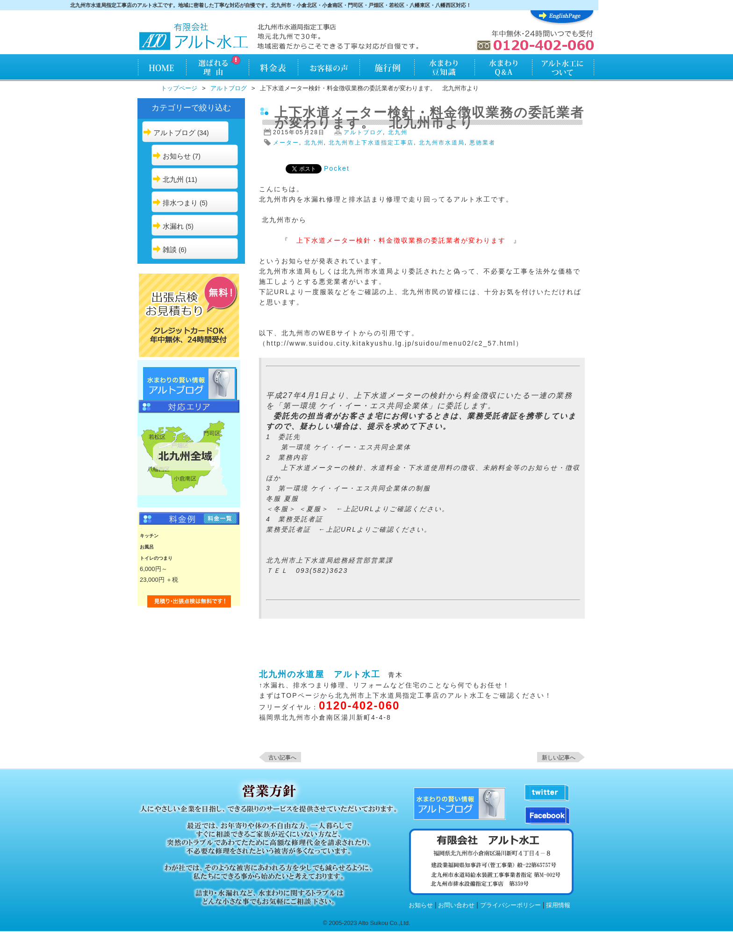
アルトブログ (228, 88)
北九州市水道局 (442, 142)
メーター (286, 142)
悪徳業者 (482, 142)
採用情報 (558, 905)
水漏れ (173, 226)
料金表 (273, 68)
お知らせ (177, 156)
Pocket (337, 168)
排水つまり (180, 203)
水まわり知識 (445, 68)
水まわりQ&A (503, 68)
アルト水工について (563, 68)
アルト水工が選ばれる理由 (217, 68)
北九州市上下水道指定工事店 (371, 142)
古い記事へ (282, 757)
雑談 (170, 249)
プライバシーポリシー (510, 905)
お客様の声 (329, 68)
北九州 (173, 179)
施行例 (387, 68)
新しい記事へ (558, 757)
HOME (161, 68)
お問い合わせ (456, 905)
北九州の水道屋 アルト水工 (320, 674)
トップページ (179, 88)
